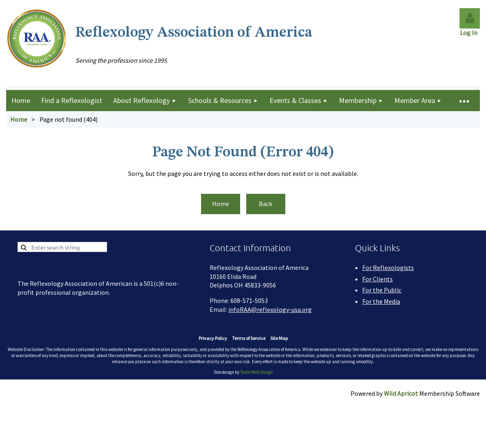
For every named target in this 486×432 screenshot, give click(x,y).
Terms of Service (248, 338)
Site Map (279, 338)
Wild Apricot (401, 393)
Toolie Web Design (256, 372)
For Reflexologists (388, 267)
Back (265, 204)
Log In (470, 33)
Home (18, 119)
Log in (470, 18)
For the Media (381, 301)
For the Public (381, 290)
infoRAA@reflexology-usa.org (270, 309)
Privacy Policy (213, 338)
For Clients (377, 279)
